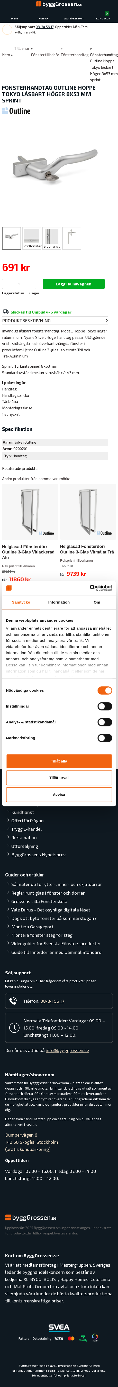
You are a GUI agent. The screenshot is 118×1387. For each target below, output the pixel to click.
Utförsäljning (24, 846)
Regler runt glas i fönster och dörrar (48, 893)
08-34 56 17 (44, 27)
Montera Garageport (32, 926)
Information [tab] (59, 602)
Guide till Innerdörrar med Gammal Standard (56, 952)
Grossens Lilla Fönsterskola (39, 901)
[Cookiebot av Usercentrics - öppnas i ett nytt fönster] (89, 588)
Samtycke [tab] (21, 602)
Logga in (72, 1370)
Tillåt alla (59, 761)
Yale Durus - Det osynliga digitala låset (50, 909)
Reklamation (24, 837)
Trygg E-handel (26, 829)
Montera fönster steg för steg (41, 935)
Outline (30, 442)
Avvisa (59, 794)
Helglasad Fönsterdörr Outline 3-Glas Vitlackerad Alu (28, 552)
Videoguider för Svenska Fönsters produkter (56, 943)
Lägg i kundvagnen (73, 284)
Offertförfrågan (27, 820)
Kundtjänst (22, 812)
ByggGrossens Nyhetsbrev (38, 854)
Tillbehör (22, 48)
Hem (6, 54)
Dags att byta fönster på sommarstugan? (53, 918)
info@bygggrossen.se (67, 1050)
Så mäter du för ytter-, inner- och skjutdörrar (56, 884)
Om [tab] (97, 602)
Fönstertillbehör (45, 54)
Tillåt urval (59, 778)
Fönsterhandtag (75, 54)
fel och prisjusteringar (69, 1375)
